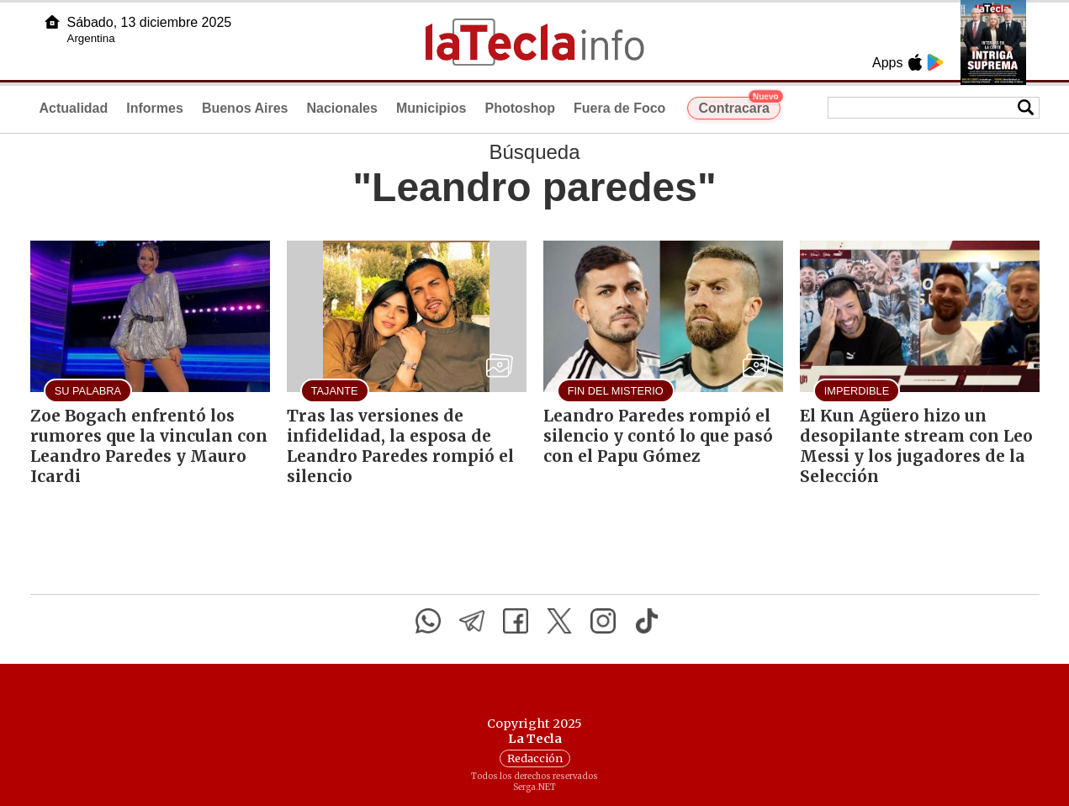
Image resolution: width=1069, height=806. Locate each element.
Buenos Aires (245, 108)
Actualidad (74, 108)
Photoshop (519, 108)
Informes (154, 108)
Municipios (431, 108)
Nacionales (341, 108)
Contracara (739, 106)
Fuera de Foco (619, 108)
